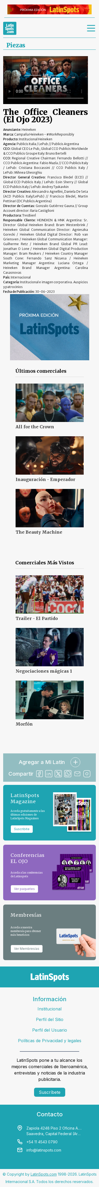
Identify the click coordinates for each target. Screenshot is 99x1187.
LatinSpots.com (44, 1174)
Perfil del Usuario (49, 1030)
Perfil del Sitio (49, 1019)
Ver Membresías (26, 949)
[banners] (49, 9)
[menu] (91, 28)
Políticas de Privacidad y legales (49, 1040)
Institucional (49, 1008)
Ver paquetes (24, 889)
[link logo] (9, 28)
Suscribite (22, 829)
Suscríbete (49, 1092)
